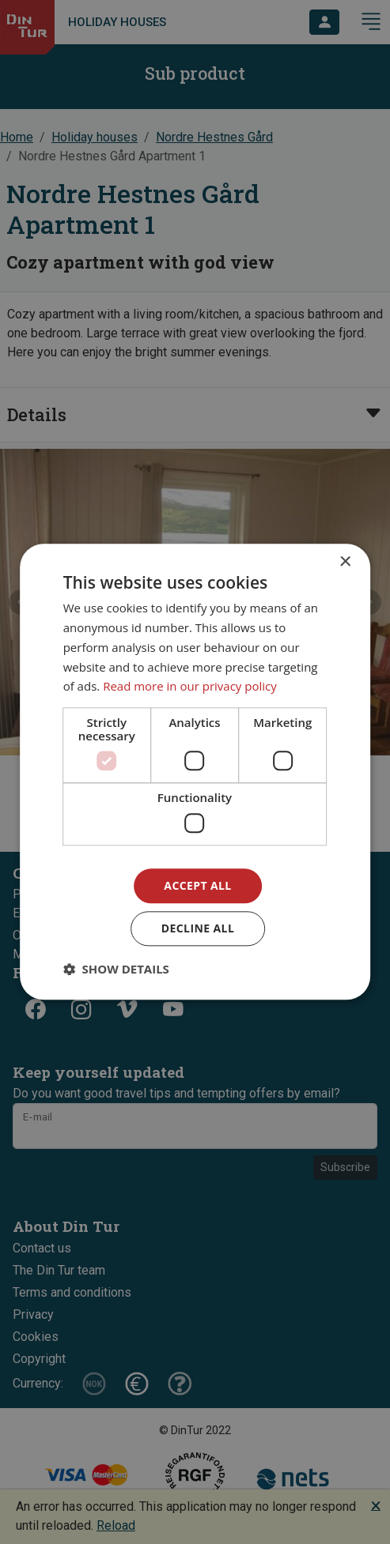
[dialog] (195, 772)
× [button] (344, 562)
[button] (116, 969)
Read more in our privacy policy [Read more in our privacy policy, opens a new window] (190, 687)
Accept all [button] (197, 885)
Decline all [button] (197, 928)
